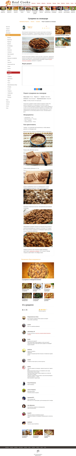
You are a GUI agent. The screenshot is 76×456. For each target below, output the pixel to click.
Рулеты (9, 68)
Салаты (67, 3)
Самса (9, 70)
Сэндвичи (10, 76)
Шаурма (9, 95)
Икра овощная (11, 54)
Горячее (38, 3)
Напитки (63, 3)
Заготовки (49, 3)
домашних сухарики (34, 251)
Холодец (9, 86)
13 (46, 26)
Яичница (9, 97)
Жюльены (10, 50)
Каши (58, 3)
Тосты (9, 82)
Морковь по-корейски (12, 58)
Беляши (9, 37)
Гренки (9, 47)
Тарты (9, 80)
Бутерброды (10, 45)
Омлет (9, 60)
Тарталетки (10, 78)
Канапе (9, 56)
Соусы (72, 3)
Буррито (9, 43)
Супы (7, 108)
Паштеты (9, 62)
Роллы (9, 66)
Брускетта (10, 39)
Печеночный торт (11, 64)
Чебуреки (10, 91)
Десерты (43, 3)
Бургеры (9, 41)
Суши (9, 74)
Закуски (54, 3)
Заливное (10, 52)
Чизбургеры (10, 93)
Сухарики (10, 72)
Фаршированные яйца (12, 84)
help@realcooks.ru (38, 455)
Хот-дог (9, 88)
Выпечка (33, 3)
